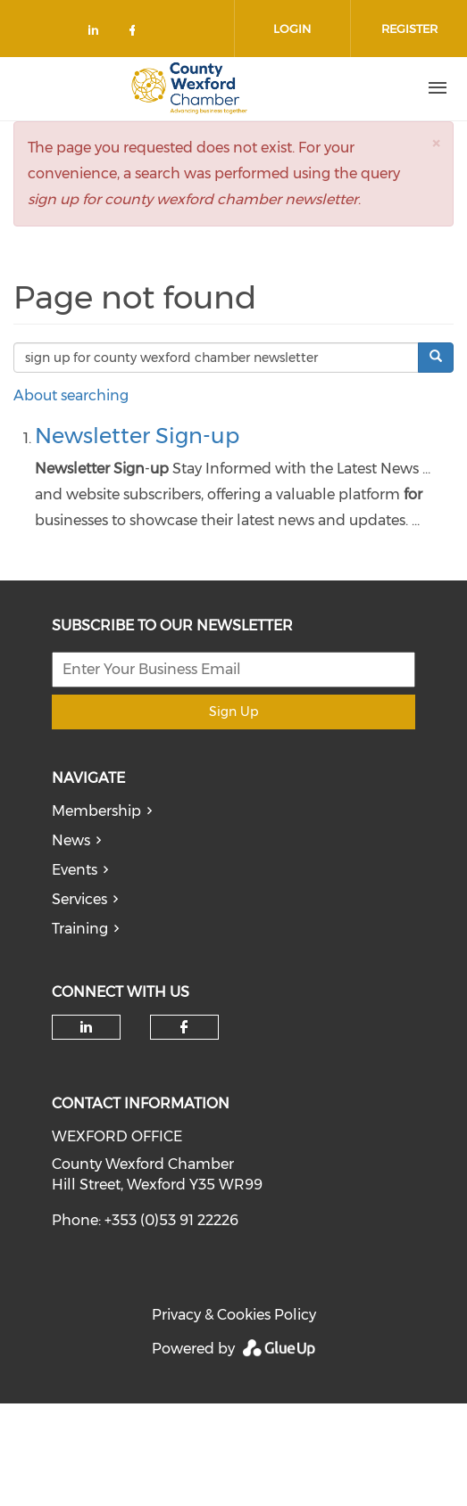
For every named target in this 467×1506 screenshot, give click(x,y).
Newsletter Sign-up (137, 436)
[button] (435, 143)
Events (74, 869)
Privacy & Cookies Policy (234, 1314)
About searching (71, 395)
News (71, 840)
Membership (96, 810)
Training (80, 928)
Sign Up (233, 712)
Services (79, 899)
